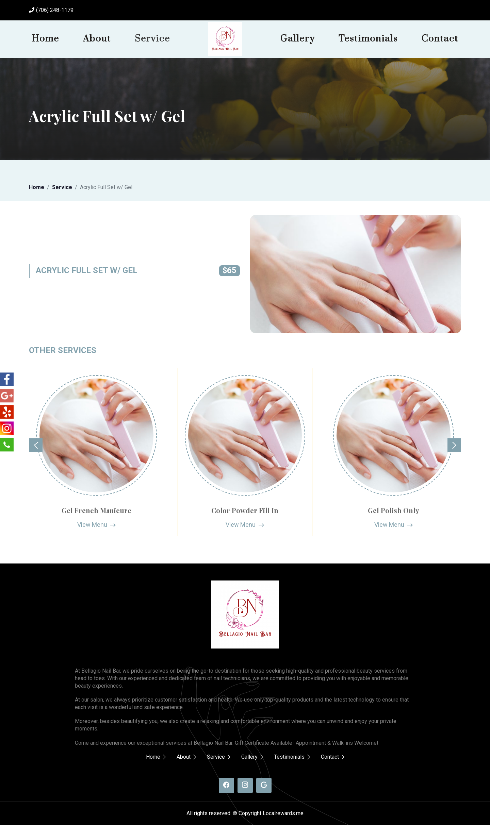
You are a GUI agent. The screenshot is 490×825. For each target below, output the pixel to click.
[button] (36, 445)
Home (45, 39)
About (97, 39)
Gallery (297, 39)
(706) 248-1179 (55, 10)
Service (152, 39)
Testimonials (368, 39)
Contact (440, 39)
